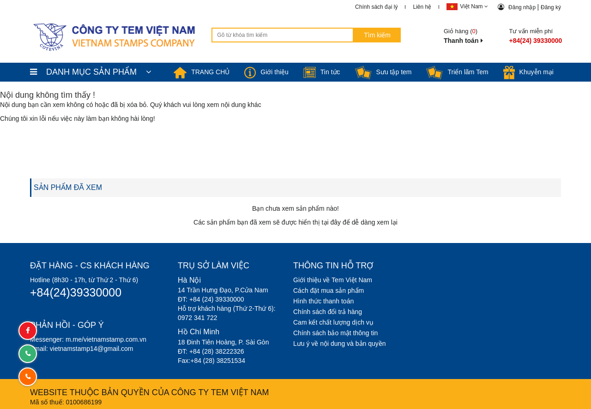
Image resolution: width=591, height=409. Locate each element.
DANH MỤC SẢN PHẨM (90, 72)
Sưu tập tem (383, 72)
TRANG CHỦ (201, 72)
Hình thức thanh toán (323, 301)
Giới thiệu (266, 72)
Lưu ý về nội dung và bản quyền (339, 343)
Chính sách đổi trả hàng (327, 311)
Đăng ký (551, 7)
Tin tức (321, 72)
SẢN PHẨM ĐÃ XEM (68, 187)
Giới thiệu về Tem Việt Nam (332, 280)
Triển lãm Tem (457, 72)
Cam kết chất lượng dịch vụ (333, 322)
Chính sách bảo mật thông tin (335, 333)
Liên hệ (422, 7)
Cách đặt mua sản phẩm (328, 290)
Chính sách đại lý (376, 7)
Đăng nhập (522, 7)
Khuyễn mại (528, 72)
